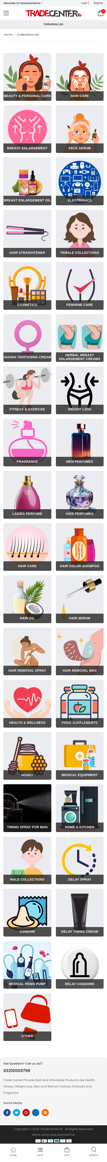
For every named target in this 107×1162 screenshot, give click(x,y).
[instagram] (26, 1112)
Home (8, 34)
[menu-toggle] (6, 13)
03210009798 (16, 1071)
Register (98, 3)
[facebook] (7, 1112)
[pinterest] (45, 1112)
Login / (85, 3)
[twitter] (16, 1112)
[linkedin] (35, 1112)
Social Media (12, 1103)
